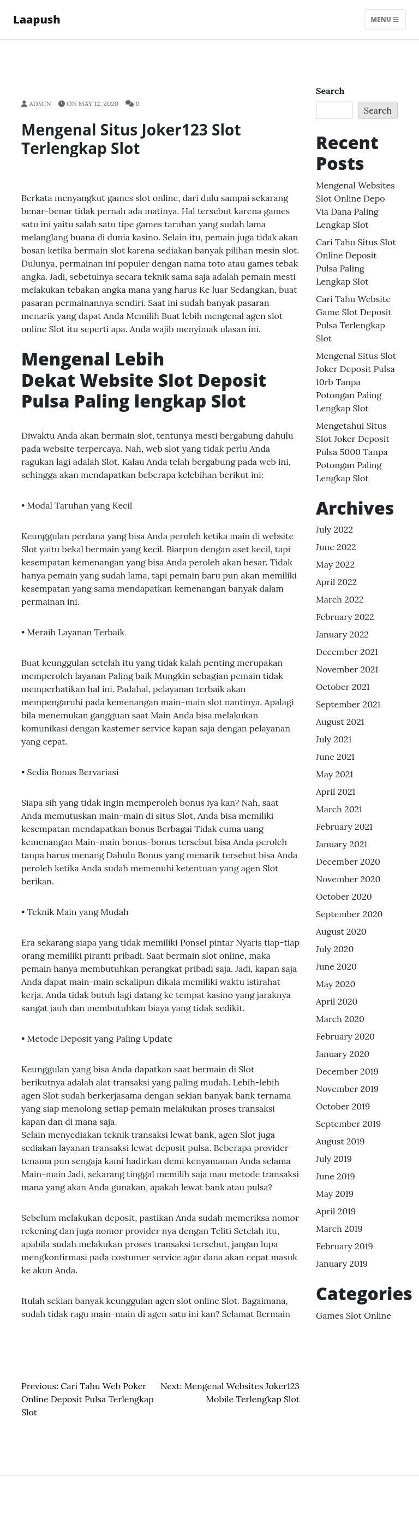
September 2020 (349, 913)
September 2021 (348, 704)
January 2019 (342, 1263)
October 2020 (344, 896)
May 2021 (334, 774)
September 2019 (348, 1123)
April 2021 (335, 791)
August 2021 (340, 721)
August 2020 (341, 931)
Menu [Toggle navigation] (385, 19)
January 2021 (341, 844)
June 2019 (335, 1176)
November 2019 (347, 1088)
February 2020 (345, 1036)
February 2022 (345, 616)
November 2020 (348, 878)
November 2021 (347, 669)
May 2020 (335, 983)
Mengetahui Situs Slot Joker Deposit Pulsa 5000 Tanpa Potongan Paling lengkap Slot (353, 451)
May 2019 (335, 1193)
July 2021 (333, 739)
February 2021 (344, 826)
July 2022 (334, 529)
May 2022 (335, 564)
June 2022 (336, 546)
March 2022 (340, 599)
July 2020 (335, 948)
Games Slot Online (353, 1315)
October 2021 (343, 686)
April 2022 (336, 581)
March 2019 (339, 1228)
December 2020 (348, 861)
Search (330, 90)
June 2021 (335, 756)
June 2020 (336, 966)
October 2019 (343, 1106)
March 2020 (340, 1018)
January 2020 (342, 1053)
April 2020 (337, 1001)
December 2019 (347, 1071)
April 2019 (336, 1211)
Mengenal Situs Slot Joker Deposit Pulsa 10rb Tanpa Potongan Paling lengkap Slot (356, 382)
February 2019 (344, 1246)
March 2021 (339, 809)
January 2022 (342, 634)
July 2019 (334, 1158)
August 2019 (340, 1141)
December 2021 (347, 651)
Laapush (37, 19)
